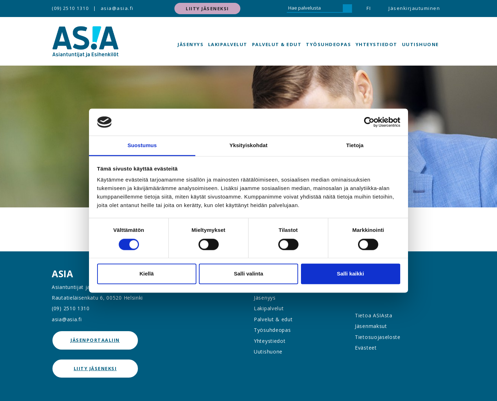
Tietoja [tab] (355, 146)
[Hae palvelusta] (315, 8)
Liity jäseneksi (207, 8)
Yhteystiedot (376, 44)
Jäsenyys (190, 44)
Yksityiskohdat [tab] (248, 146)
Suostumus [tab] (142, 146)
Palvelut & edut (277, 44)
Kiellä (146, 274)
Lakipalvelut (227, 44)
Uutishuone (420, 44)
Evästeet (366, 347)
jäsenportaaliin (95, 340)
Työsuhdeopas (328, 44)
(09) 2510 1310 (70, 8)
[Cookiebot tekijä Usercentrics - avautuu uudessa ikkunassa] (369, 122)
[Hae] (347, 8)
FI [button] (369, 8)
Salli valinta (248, 274)
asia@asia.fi (117, 8)
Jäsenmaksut (371, 326)
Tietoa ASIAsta (373, 315)
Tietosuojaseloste (378, 337)
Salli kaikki (350, 274)
